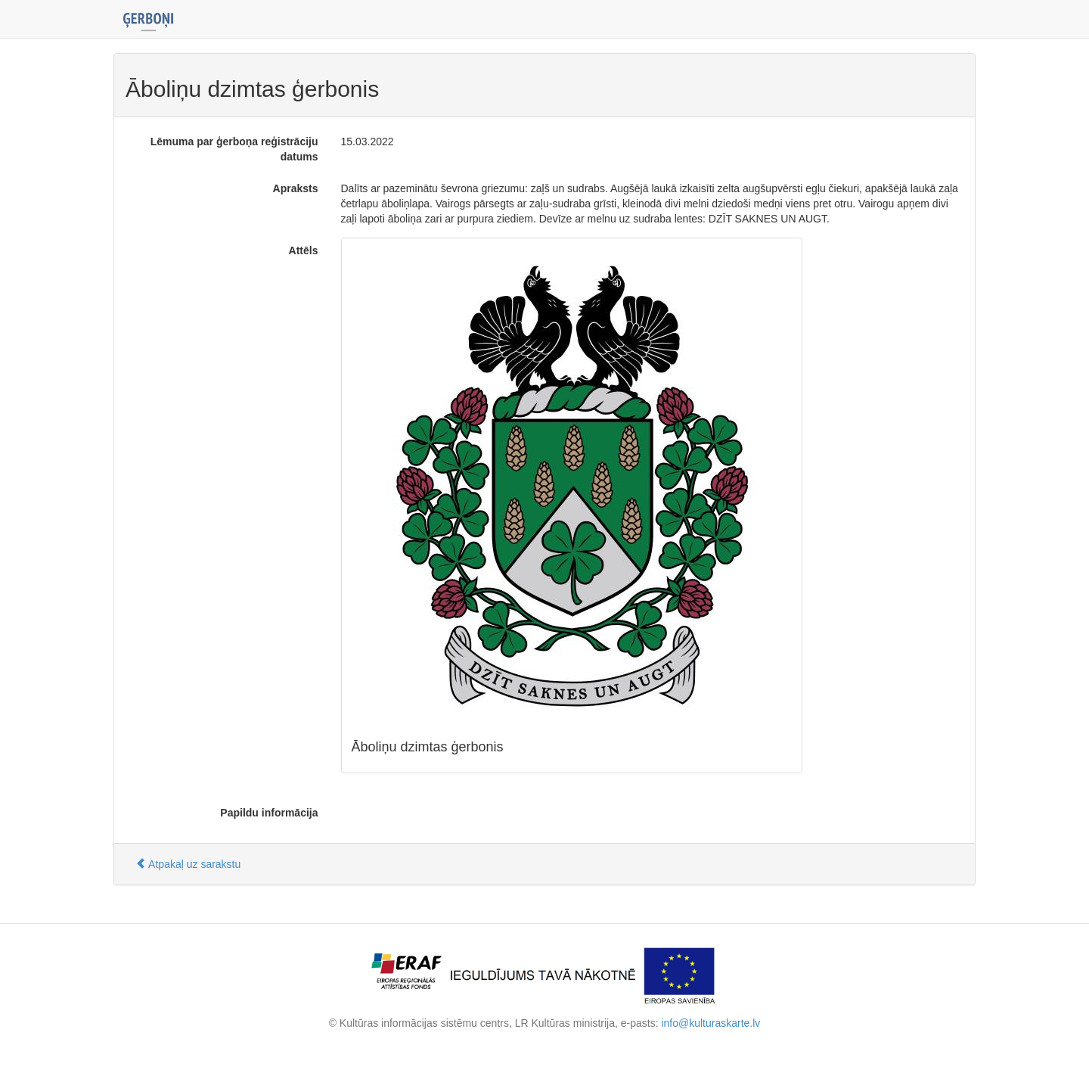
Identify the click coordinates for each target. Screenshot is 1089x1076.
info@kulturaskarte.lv (710, 1023)
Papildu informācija (269, 813)
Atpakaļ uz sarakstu (187, 864)
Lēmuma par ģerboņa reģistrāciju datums (234, 149)
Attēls (303, 250)
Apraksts (295, 188)
